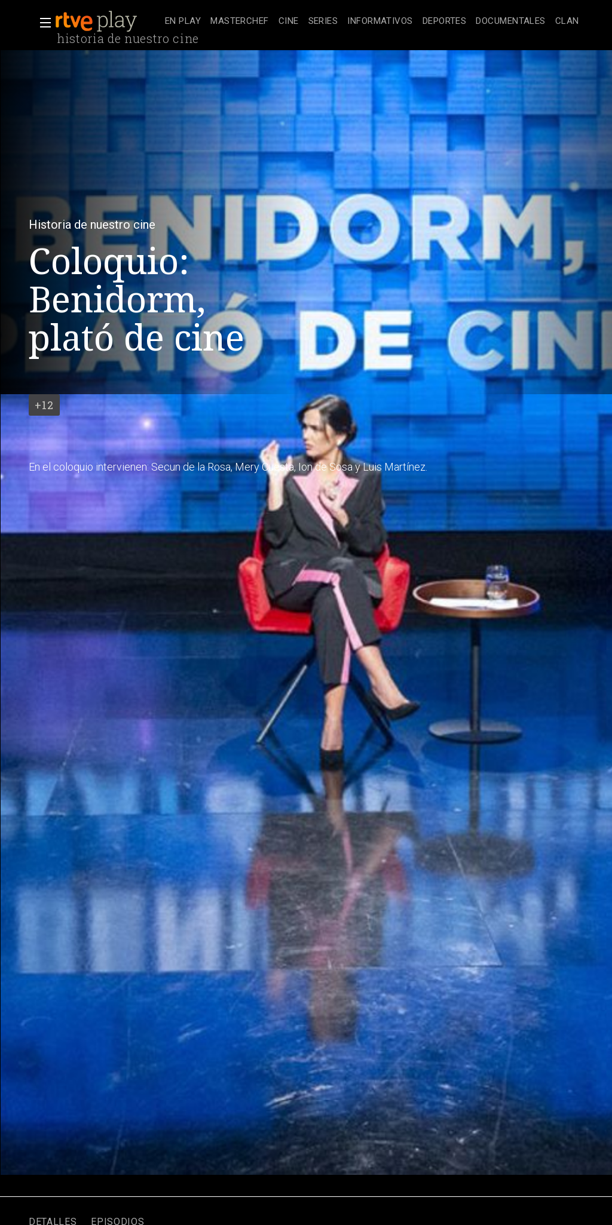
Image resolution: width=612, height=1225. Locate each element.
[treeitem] (183, 22)
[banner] (107, 21)
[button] (42, 23)
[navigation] (372, 21)
